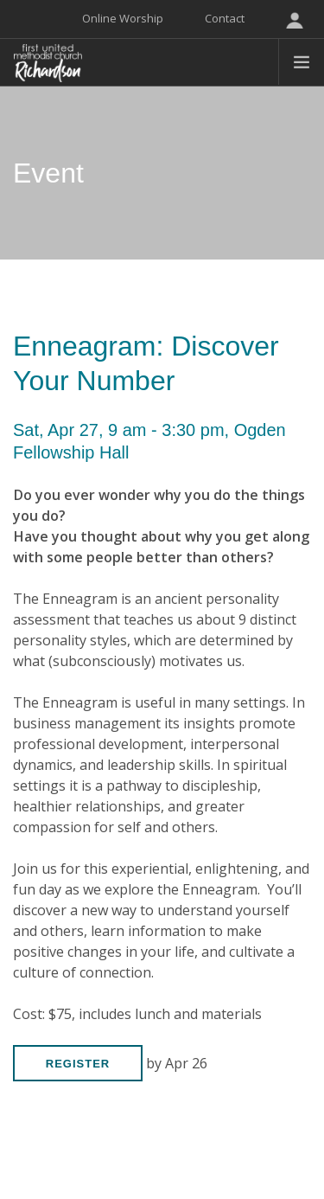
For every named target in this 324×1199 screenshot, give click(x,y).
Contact (225, 18)
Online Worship (122, 18)
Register (78, 1063)
